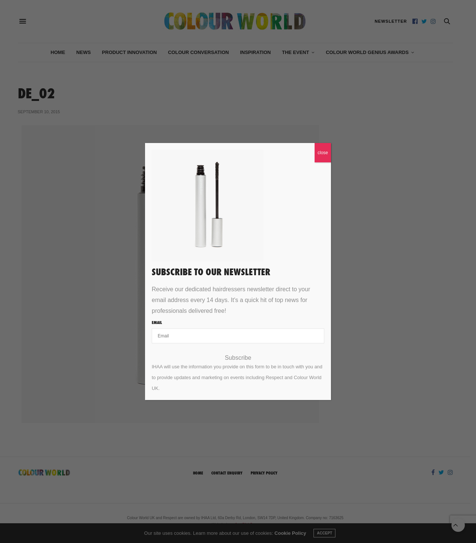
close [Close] (323, 152)
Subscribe (238, 358)
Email (157, 322)
